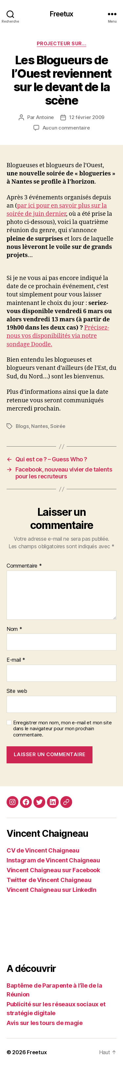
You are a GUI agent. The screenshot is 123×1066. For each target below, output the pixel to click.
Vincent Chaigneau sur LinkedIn (51, 889)
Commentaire (24, 566)
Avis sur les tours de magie (45, 1022)
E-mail (16, 660)
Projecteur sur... (62, 43)
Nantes (39, 426)
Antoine (45, 117)
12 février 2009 (86, 117)
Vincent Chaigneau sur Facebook (53, 870)
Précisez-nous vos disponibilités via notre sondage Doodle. (58, 336)
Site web (17, 691)
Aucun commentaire (66, 128)
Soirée (57, 426)
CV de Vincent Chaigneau (43, 850)
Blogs (22, 426)
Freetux (61, 13)
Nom (14, 629)
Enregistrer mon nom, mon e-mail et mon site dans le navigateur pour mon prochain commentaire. (62, 729)
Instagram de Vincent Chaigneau (53, 860)
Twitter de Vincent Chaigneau (49, 879)
